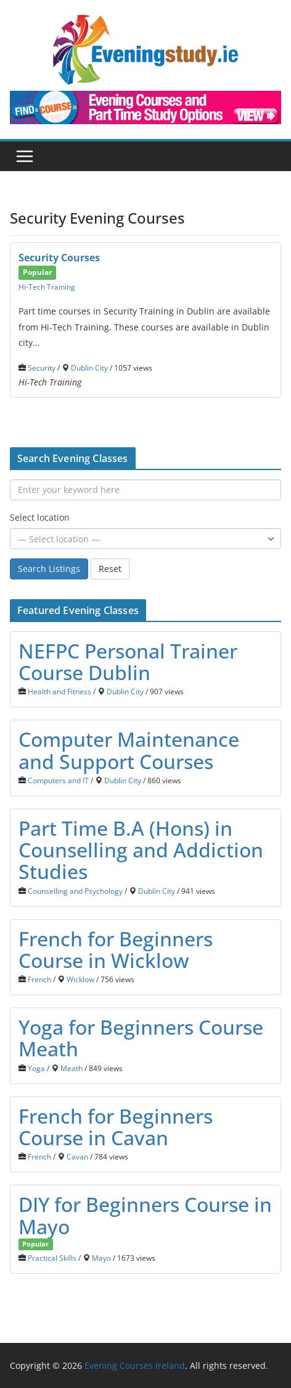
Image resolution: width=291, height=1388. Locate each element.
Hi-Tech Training (46, 287)
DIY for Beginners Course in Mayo (145, 1215)
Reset (110, 568)
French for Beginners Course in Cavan (115, 1127)
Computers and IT (58, 780)
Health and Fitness (59, 691)
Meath (71, 1068)
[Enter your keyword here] (145, 489)
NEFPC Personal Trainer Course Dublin (127, 661)
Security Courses (59, 257)
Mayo (101, 1258)
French (39, 979)
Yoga (36, 1068)
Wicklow (80, 979)
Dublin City (89, 367)
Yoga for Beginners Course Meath (140, 1038)
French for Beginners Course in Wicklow (115, 949)
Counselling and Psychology (75, 891)
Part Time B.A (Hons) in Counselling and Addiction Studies (140, 850)
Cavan (77, 1156)
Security (41, 367)
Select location (40, 517)
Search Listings (49, 568)
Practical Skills (52, 1258)
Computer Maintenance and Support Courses (128, 750)
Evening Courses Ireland (134, 1365)
